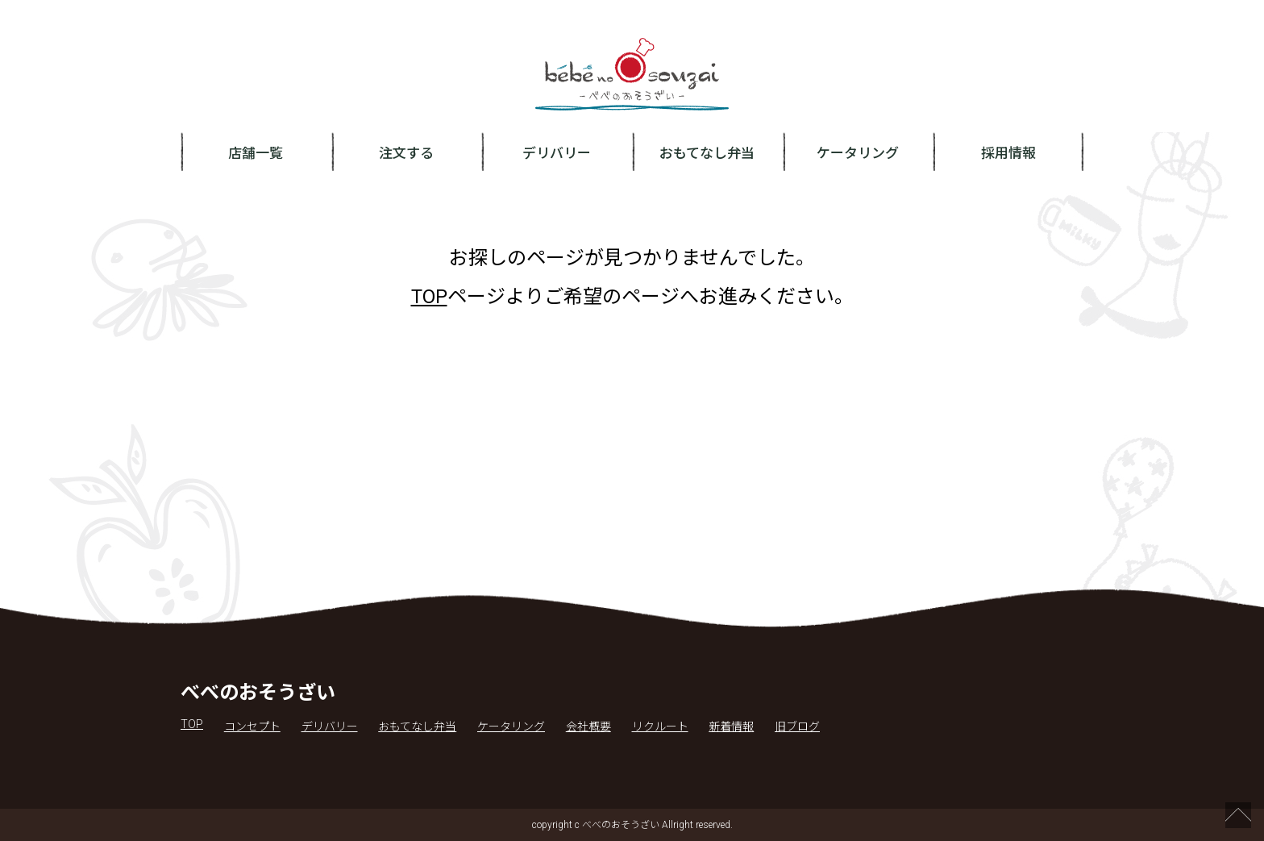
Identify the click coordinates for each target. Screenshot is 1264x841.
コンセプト (252, 726)
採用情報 (1008, 153)
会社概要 (588, 726)
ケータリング (858, 153)
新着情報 (731, 726)
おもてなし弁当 (707, 153)
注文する (406, 153)
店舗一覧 (255, 153)
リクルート (660, 726)
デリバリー (556, 153)
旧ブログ (797, 726)
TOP (429, 296)
